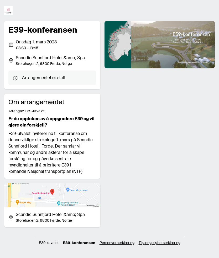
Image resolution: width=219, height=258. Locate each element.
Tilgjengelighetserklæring (159, 242)
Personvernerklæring (117, 242)
